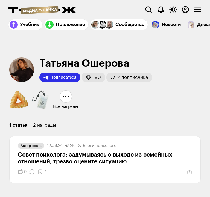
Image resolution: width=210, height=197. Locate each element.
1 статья (18, 125)
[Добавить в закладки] (41, 171)
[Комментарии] (32, 171)
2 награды (44, 125)
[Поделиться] (189, 172)
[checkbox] (198, 9)
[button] (93, 77)
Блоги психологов (98, 146)
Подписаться (59, 77)
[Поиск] (148, 9)
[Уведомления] (161, 9)
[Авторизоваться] (185, 9)
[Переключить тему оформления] (173, 9)
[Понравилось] (22, 171)
